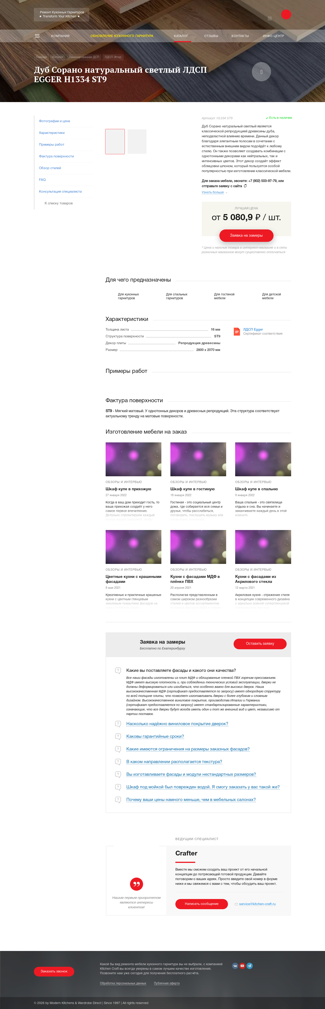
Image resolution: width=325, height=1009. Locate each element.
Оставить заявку (260, 643)
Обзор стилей (50, 168)
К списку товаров (59, 203)
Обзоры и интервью (124, 482)
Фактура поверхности (56, 156)
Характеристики (52, 133)
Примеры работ (51, 144)
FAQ (42, 180)
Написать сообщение (201, 904)
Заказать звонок (54, 971)
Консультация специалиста (60, 191)
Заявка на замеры (246, 235)
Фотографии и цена (54, 121)
